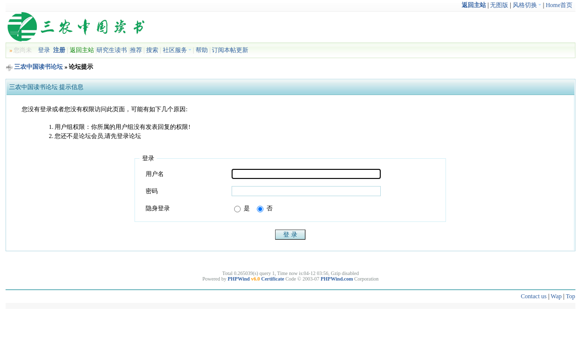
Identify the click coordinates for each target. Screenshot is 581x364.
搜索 (152, 50)
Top (570, 296)
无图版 (499, 5)
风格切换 (527, 5)
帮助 (202, 50)
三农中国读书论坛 (38, 66)
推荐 (136, 50)
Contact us (534, 296)
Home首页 (559, 5)
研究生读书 (112, 50)
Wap (556, 296)
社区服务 (177, 50)
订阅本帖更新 (230, 50)
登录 (44, 50)
